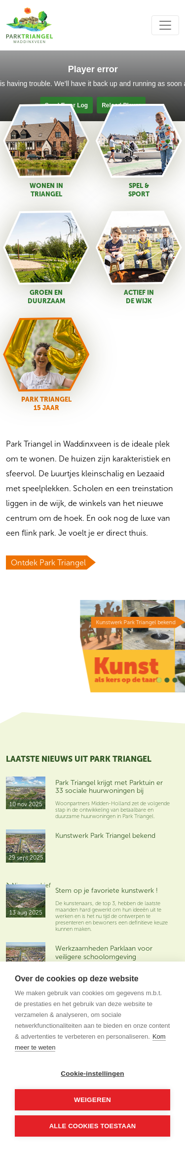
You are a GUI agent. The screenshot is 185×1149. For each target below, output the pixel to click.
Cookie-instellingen (92, 1073)
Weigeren (92, 1099)
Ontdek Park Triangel (48, 562)
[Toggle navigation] (165, 25)
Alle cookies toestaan (92, 1126)
